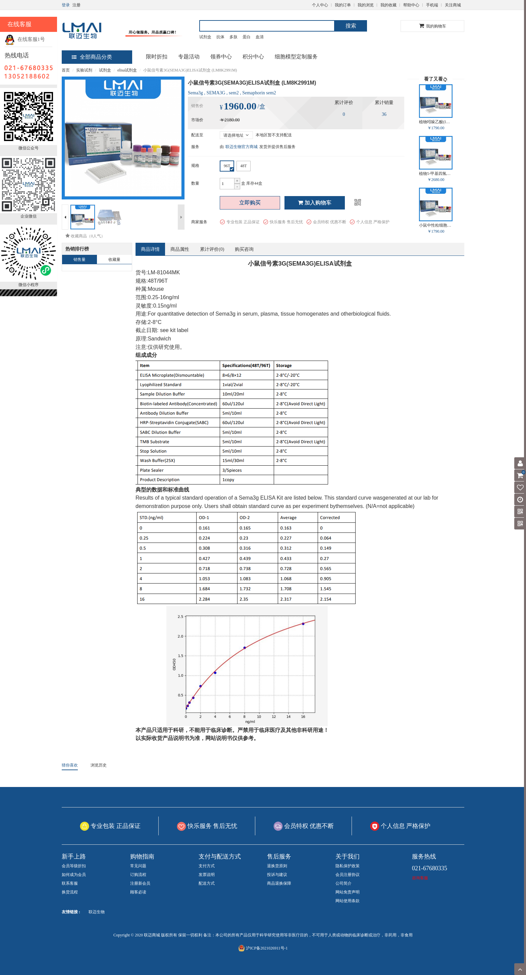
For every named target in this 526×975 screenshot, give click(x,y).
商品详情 (150, 249)
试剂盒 (205, 37)
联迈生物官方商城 (241, 146)
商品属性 (179, 249)
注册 (76, 5)
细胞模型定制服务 (296, 56)
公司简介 (343, 883)
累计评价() (212, 249)
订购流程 (138, 874)
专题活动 (189, 56)
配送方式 (207, 883)
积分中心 (253, 56)
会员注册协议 (347, 874)
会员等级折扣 (74, 866)
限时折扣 (156, 56)
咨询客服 (420, 878)
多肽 (233, 37)
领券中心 (221, 56)
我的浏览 (366, 5)
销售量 (79, 259)
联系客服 (70, 883)
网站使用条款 (347, 900)
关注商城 (453, 5)
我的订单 (343, 5)
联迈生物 (97, 912)
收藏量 (114, 259)
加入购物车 (314, 202)
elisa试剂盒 (127, 70)
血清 (260, 37)
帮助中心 (411, 5)
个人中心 (320, 5)
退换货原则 (277, 866)
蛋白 (247, 37)
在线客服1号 (25, 39)
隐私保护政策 (347, 866)
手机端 (432, 5)
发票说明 (207, 874)
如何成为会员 (74, 874)
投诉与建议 (277, 874)
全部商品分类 (92, 57)
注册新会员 (140, 883)
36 (384, 114)
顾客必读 (138, 892)
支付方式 (207, 866)
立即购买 (250, 202)
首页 (66, 70)
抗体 (220, 37)
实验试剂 (84, 70)
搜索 (351, 26)
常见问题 (138, 866)
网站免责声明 (347, 892)
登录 (66, 5)
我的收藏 (388, 5)
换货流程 (70, 892)
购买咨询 (244, 249)
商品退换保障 (279, 883)
